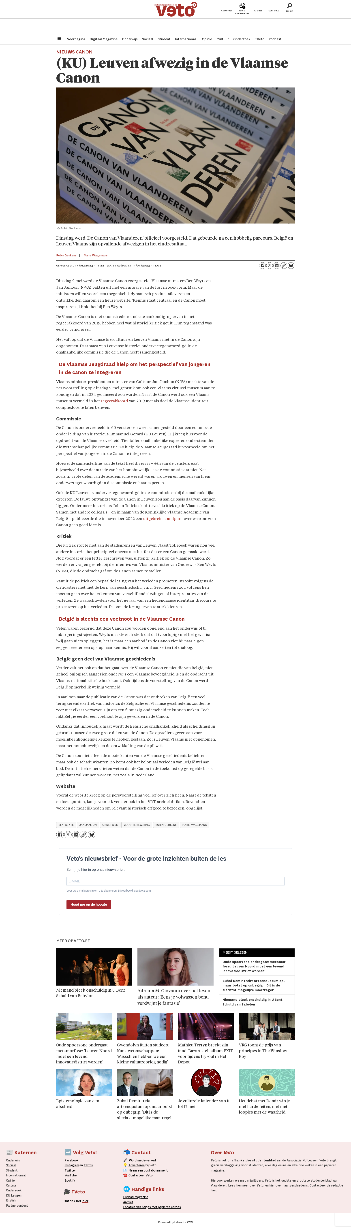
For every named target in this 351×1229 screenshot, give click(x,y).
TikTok (88, 1165)
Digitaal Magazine (104, 39)
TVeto (259, 39)
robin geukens (166, 825)
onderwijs (110, 825)
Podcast (275, 39)
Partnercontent (17, 1205)
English (11, 1200)
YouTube (71, 1175)
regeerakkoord (114, 401)
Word (133, 1160)
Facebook (71, 1160)
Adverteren (136, 1165)
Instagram (72, 1165)
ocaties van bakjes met (141, 1207)
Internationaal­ (16, 1175)
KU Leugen (13, 1195)
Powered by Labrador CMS (175, 1222)
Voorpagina (76, 39)
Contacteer (136, 1175)
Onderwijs (130, 39)
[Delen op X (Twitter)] (269, 265)
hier (238, 1185)
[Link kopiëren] (283, 265)
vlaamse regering (137, 825)
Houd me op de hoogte (89, 904)
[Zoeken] (289, 16)
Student (164, 39)
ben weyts (66, 825)
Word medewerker (242, 20)
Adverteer (226, 18)
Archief (258, 18)
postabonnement (156, 1170)
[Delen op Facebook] (262, 265)
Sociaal (147, 39)
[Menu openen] (59, 39)
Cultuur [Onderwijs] (11, 1185)
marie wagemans (194, 825)
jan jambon (88, 825)
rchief (128, 1202)
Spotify (70, 1180)
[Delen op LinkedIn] (276, 265)
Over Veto (273, 18)
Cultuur (223, 39)
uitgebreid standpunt (163, 519)
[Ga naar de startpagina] (175, 17)
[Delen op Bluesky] (291, 265)
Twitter (70, 1170)
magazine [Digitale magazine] (136, 1197)
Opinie (207, 39)
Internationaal (186, 39)
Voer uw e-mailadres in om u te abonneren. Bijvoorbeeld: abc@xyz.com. (109, 890)
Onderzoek (241, 39)
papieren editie (168, 1207)
